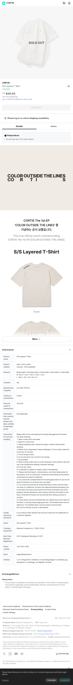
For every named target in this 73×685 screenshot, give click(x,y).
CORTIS (5, 83)
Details (19, 126)
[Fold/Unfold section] (36, 350)
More (36, 339)
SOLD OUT (36, 107)
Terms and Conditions (11, 606)
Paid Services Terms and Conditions (36, 606)
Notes (54, 126)
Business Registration (44, 631)
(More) (4, 674)
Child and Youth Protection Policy (16, 609)
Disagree (5, 680)
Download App (62, 654)
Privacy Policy (37, 609)
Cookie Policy (50, 609)
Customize (51, 680)
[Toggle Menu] (69, 3)
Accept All (65, 680)
